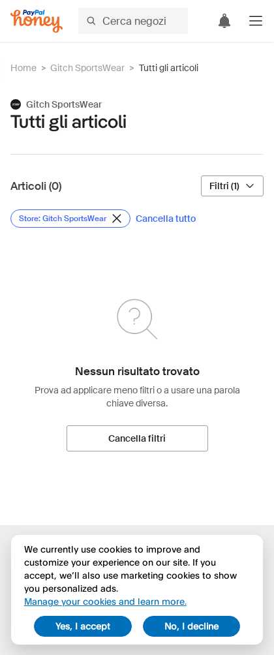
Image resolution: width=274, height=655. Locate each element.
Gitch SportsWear (87, 68)
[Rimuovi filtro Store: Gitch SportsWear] (70, 218)
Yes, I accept (82, 626)
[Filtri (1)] (232, 185)
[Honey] (36, 21)
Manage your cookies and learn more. (105, 601)
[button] (256, 21)
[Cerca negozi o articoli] (133, 21)
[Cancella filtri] (137, 438)
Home (23, 68)
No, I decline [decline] (191, 626)
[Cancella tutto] (166, 218)
